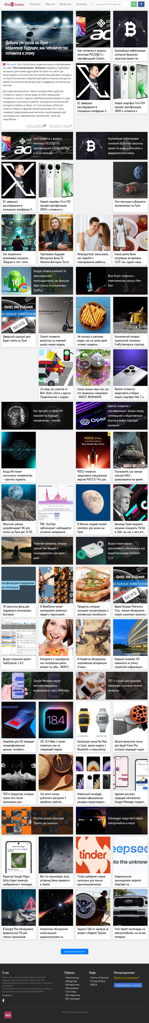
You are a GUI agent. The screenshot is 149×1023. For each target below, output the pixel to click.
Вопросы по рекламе (126, 977)
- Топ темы (70, 991)
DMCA (93, 984)
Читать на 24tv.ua (35, 125)
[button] (141, 4)
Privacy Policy (97, 981)
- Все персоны (72, 995)
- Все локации (72, 998)
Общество (50, 4)
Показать (7, 995)
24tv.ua (8, 64)
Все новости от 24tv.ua (59, 125)
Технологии (34, 4)
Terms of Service (99, 977)
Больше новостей (74, 951)
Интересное (65, 4)
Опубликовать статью (128, 985)
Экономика (81, 4)
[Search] (116, 4)
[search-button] (134, 4)
